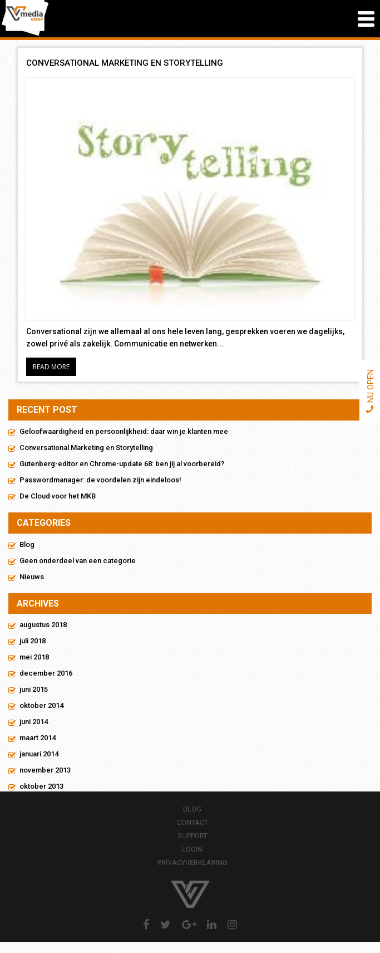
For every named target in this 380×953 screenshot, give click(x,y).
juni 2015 (33, 689)
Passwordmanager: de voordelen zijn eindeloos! (100, 480)
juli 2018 (32, 641)
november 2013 (45, 770)
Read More (51, 367)
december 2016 (45, 673)
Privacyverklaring (192, 862)
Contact (192, 822)
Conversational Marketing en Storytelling (86, 447)
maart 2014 (37, 738)
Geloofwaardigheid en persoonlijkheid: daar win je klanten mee (123, 431)
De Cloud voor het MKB (57, 496)
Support (192, 836)
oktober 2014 (41, 705)
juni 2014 (33, 721)
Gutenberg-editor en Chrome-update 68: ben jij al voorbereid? (121, 464)
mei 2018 (34, 657)
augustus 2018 (43, 624)
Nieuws (31, 577)
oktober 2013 (41, 786)
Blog (26, 544)
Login (192, 849)
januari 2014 (38, 754)
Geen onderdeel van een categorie (77, 560)
